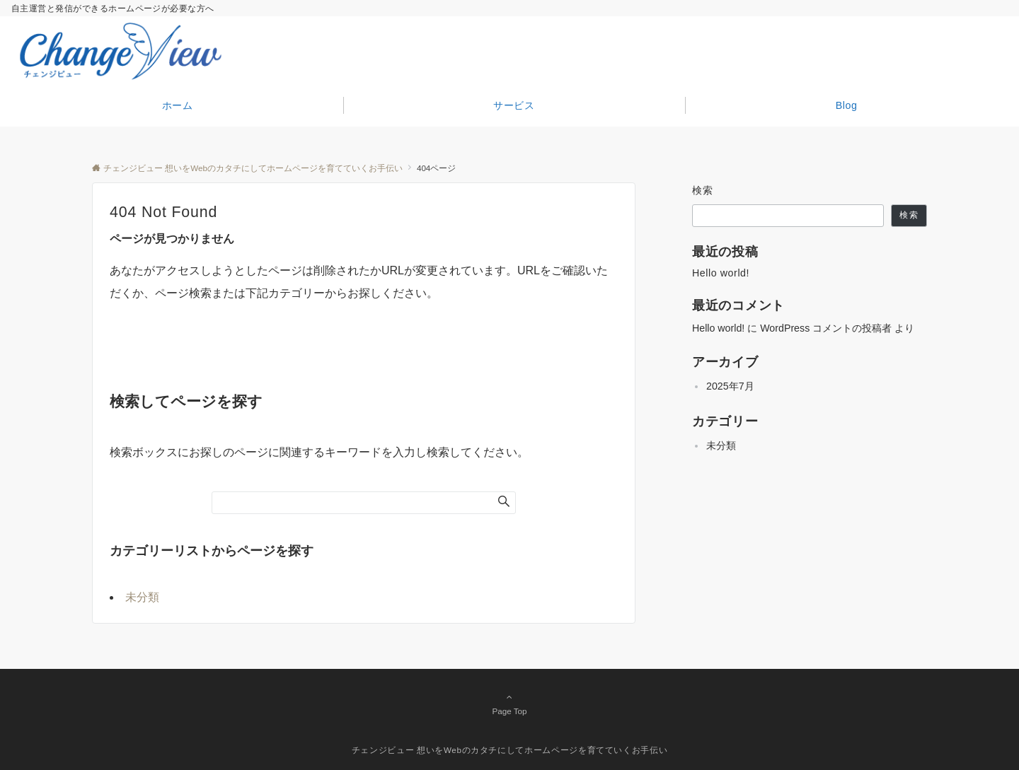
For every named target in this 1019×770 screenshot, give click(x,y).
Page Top (509, 704)
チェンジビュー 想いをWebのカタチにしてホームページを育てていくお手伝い (510, 749)
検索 (703, 190)
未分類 (142, 597)
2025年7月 (730, 386)
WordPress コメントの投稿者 (826, 328)
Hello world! (720, 273)
